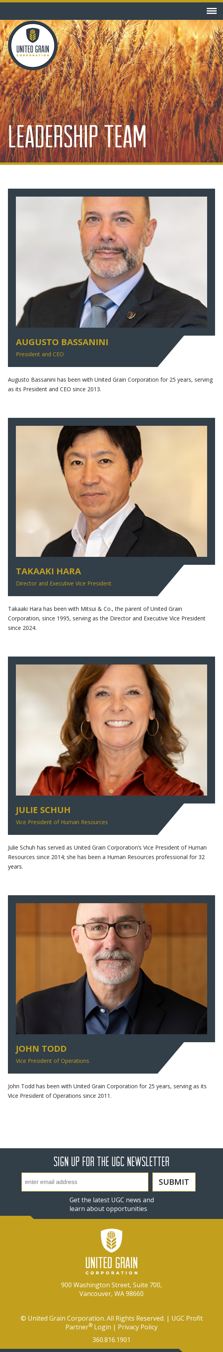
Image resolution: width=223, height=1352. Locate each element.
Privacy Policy (138, 1327)
